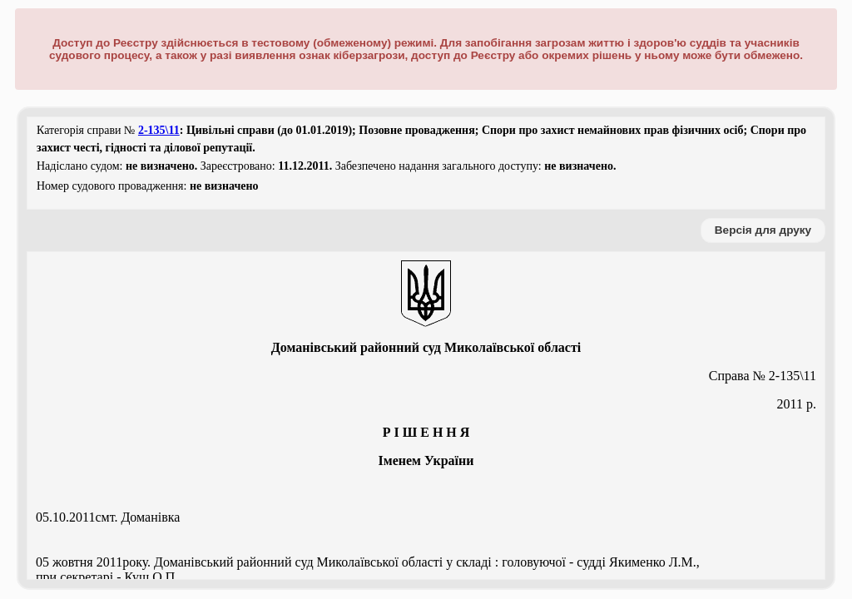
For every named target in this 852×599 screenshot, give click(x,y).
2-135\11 (159, 130)
